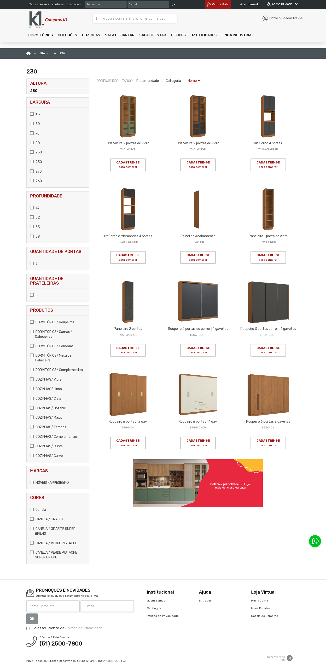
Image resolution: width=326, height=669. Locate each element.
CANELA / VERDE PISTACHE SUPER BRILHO (53, 555)
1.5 (35, 114)
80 (35, 143)
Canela (38, 510)
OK (32, 619)
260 (36, 181)
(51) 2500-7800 (61, 643)
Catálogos (154, 608)
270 (36, 171)
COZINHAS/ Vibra (46, 379)
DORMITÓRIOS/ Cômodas (52, 346)
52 (35, 217)
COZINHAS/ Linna (46, 389)
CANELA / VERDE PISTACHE (53, 543)
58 (35, 237)
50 (35, 124)
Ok (173, 4)
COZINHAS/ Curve (46, 446)
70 (35, 133)
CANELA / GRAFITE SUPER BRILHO (53, 531)
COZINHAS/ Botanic (48, 408)
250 (36, 162)
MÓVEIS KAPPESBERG (49, 483)
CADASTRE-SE (128, 165)
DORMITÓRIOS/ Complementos (56, 370)
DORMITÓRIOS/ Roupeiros (52, 322)
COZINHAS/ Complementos (54, 437)
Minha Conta (259, 600)
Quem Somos (156, 600)
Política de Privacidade (84, 628)
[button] (40, 35)
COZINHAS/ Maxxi (46, 418)
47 (35, 208)
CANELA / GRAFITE (47, 519)
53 (35, 227)
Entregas (205, 600)
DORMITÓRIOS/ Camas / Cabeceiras (51, 334)
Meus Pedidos (260, 608)
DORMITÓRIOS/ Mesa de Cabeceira (50, 358)
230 (33, 91)
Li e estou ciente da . (65, 628)
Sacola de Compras (264, 616)
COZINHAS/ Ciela (45, 399)
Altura (38, 83)
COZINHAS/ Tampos (48, 427)
